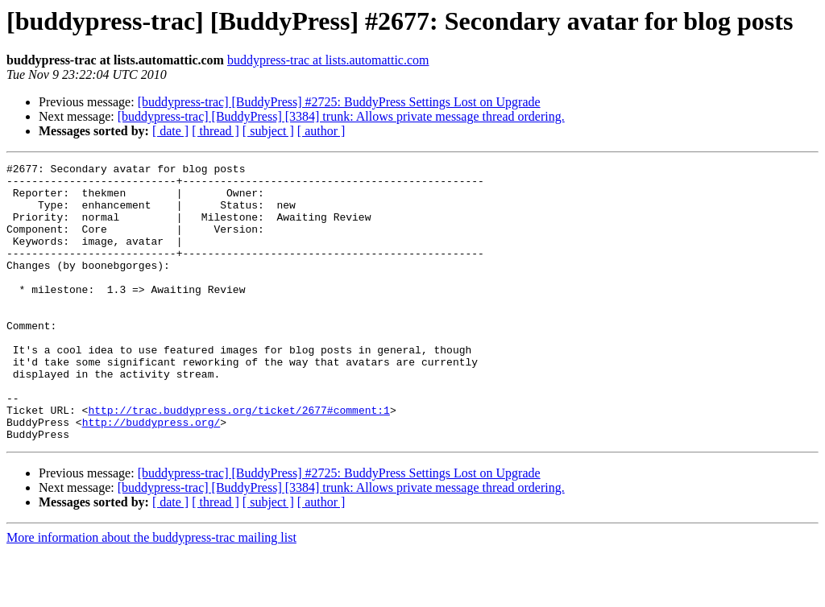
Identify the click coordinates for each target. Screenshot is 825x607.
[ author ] (321, 131)
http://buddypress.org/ (151, 475)
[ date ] (170, 131)
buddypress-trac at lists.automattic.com (328, 60)
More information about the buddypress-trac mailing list (151, 593)
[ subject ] (268, 131)
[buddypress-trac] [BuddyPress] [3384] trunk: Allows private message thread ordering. (341, 116)
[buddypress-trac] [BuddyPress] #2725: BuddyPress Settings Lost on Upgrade (339, 102)
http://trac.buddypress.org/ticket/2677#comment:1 (238, 460)
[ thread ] (215, 131)
